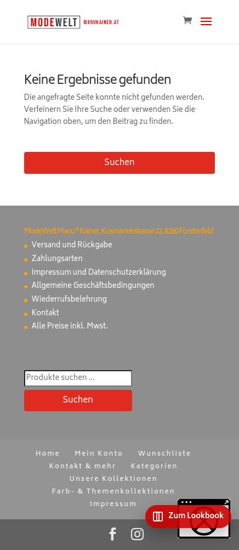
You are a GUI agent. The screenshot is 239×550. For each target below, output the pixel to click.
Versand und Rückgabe (72, 246)
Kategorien (154, 467)
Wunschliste (164, 454)
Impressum (113, 505)
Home (48, 454)
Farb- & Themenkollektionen (113, 492)
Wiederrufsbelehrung (69, 300)
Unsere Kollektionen (114, 479)
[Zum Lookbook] (188, 516)
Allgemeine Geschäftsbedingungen (93, 286)
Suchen (119, 163)
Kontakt (45, 314)
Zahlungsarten (57, 259)
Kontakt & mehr (82, 467)
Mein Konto (99, 454)
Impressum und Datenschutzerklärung (99, 273)
